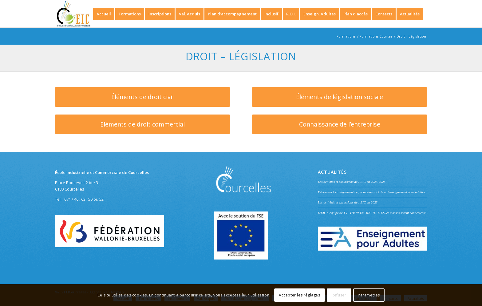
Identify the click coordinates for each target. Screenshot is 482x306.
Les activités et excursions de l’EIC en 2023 (347, 202)
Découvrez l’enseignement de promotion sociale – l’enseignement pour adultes (371, 192)
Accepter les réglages (299, 295)
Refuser (339, 295)
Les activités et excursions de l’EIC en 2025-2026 (351, 181)
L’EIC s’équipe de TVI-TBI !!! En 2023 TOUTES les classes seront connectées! (372, 213)
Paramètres (369, 295)
